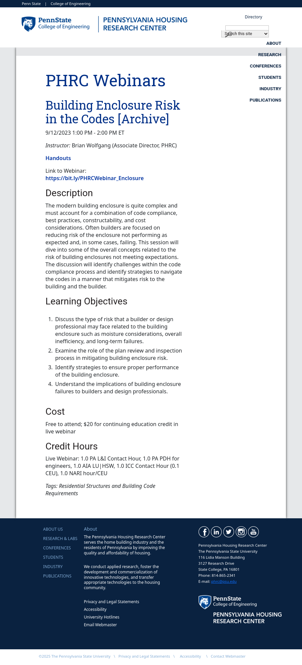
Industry (205, 54)
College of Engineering (70, 3)
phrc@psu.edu (224, 581)
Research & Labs (60, 538)
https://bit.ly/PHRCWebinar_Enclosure (95, 178)
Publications (265, 54)
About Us (53, 529)
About (96, 43)
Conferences (209, 43)
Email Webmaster (100, 625)
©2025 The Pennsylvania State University (74, 656)
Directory (253, 17)
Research (148, 43)
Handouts (58, 158)
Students (269, 43)
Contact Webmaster (228, 656)
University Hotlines (101, 617)
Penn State (31, 3)
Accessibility (95, 609)
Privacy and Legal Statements (111, 602)
